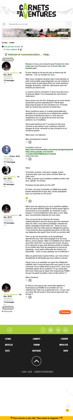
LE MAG (8, 339)
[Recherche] (37, 24)
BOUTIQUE (36, 351)
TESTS (7, 351)
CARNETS (36, 339)
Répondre (65, 312)
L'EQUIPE (64, 339)
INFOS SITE (63, 345)
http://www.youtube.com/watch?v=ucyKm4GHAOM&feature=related (41, 153)
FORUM (37, 345)
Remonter (8, 311)
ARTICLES (9, 345)
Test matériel (11, 49)
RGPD (65, 351)
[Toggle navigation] (4, 24)
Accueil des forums (12, 46)
